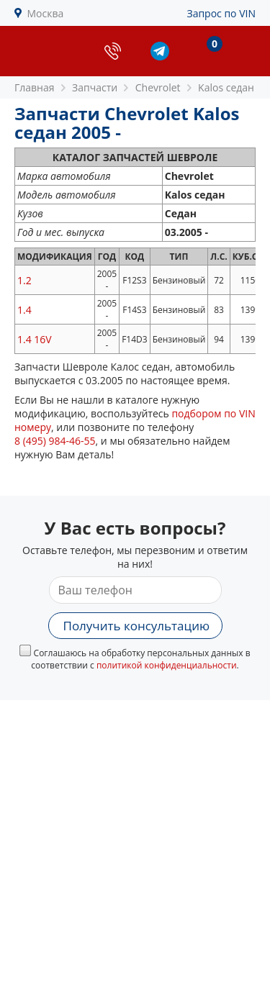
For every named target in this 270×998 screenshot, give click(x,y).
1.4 (24, 310)
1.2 (24, 280)
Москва (45, 13)
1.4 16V (34, 339)
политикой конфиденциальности (166, 665)
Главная (34, 87)
